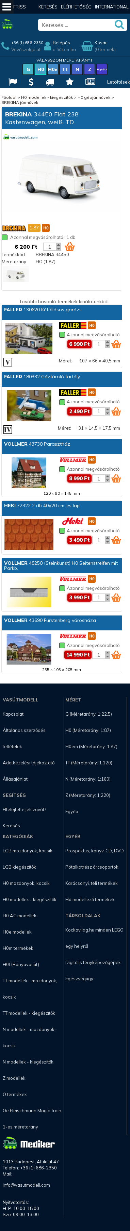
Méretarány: (14, 261)
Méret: (65, 360)
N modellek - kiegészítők (28, 1062)
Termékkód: (14, 254)
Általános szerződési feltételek (25, 738)
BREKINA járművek (19, 102)
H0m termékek (18, 948)
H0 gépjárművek (94, 97)
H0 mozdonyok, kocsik (26, 883)
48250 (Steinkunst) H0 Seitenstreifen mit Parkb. (61, 565)
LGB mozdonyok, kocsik (27, 850)
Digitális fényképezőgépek (93, 962)
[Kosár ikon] (70, 246)
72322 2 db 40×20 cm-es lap (42, 505)
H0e (53, 69)
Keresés (48, 6)
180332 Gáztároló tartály (42, 377)
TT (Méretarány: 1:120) (88, 762)
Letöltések (118, 82)
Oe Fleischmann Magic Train (32, 1110)
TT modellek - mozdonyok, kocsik (30, 989)
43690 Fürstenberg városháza (50, 620)
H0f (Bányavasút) (21, 964)
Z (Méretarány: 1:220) (87, 795)
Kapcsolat (13, 714)
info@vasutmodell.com (26, 1185)
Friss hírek (19, 13)
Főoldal (8, 97)
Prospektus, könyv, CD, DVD (94, 850)
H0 (40, 69)
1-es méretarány (20, 1126)
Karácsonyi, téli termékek (91, 883)
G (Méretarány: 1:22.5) (88, 714)
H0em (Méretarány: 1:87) (91, 746)
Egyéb (71, 811)
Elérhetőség (76, 6)
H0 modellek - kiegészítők (47, 97)
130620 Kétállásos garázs (43, 310)
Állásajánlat (15, 779)
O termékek (15, 1094)
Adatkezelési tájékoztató (29, 762)
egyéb (102, 69)
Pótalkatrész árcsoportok (91, 867)
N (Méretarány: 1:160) (88, 779)
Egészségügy (79, 978)
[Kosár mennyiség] (49, 247)
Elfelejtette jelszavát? (24, 809)
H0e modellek (17, 932)
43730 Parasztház (37, 444)
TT (65, 69)
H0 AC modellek (19, 915)
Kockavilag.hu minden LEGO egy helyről (94, 938)
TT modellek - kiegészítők (29, 1013)
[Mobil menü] (7, 7)
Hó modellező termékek (90, 899)
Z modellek (14, 1078)
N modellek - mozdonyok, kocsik (29, 1037)
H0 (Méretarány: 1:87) (88, 730)
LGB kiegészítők (19, 867)
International (112, 6)
